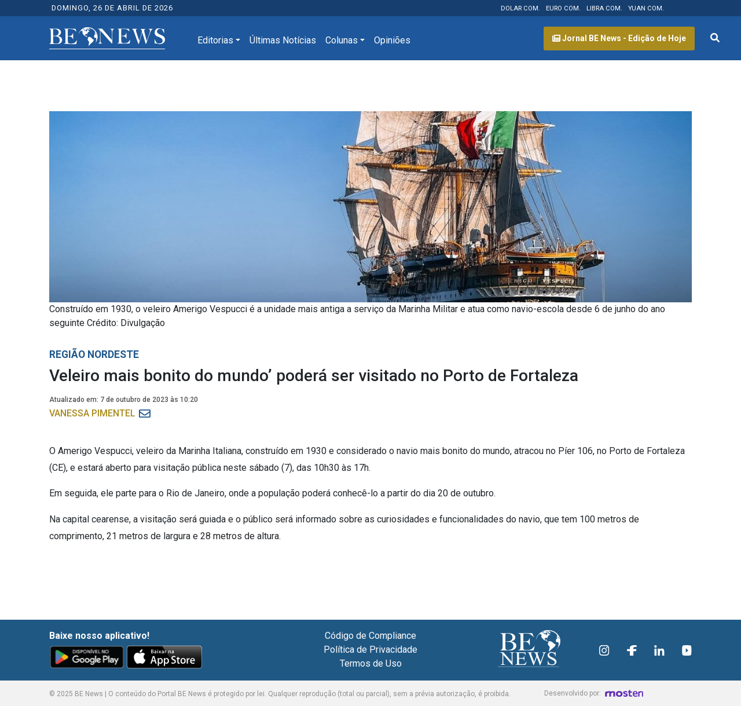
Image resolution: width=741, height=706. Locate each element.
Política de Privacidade (370, 649)
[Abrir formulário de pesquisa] (715, 38)
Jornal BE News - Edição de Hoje (619, 38)
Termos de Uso (371, 663)
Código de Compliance (370, 635)
